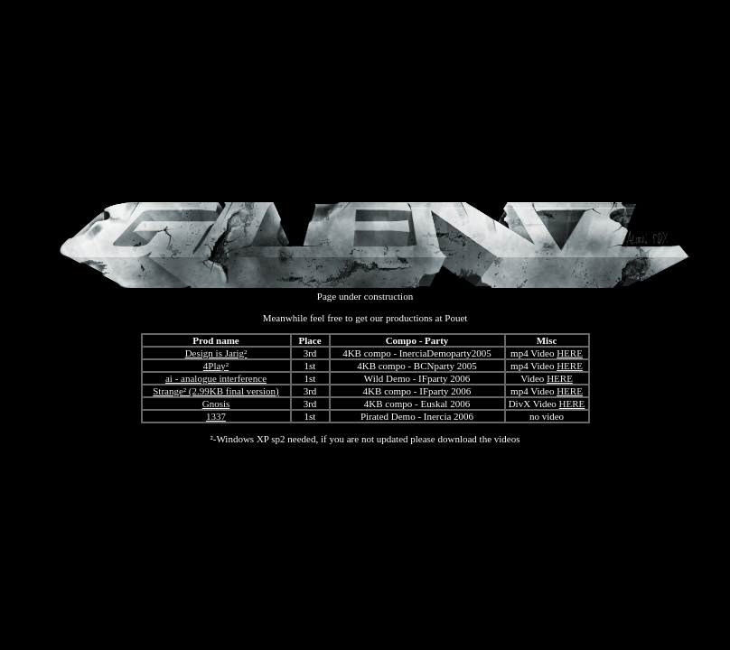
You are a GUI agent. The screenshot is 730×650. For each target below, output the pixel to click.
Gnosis (216, 403)
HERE (570, 353)
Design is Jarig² (216, 353)
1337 (216, 416)
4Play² (216, 365)
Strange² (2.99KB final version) (216, 390)
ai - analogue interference (216, 378)
